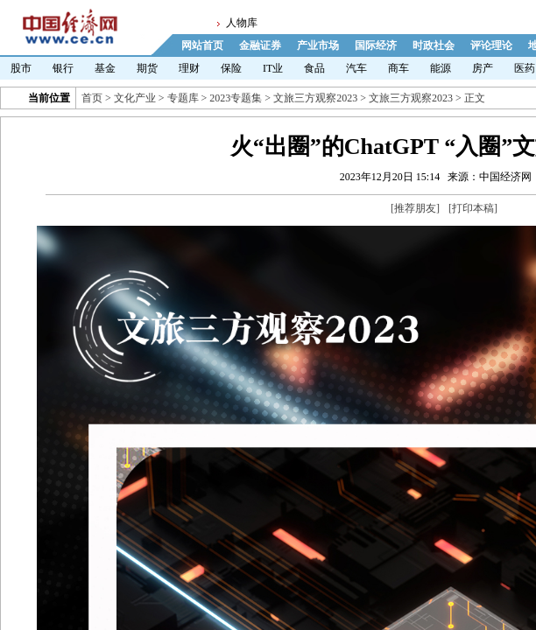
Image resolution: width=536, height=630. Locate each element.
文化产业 (135, 98)
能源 (440, 68)
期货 (147, 68)
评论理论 (491, 45)
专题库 (183, 98)
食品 (314, 68)
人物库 (241, 23)
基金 (105, 68)
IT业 (273, 68)
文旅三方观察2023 (315, 98)
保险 (231, 68)
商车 (398, 68)
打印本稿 (473, 208)
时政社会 (434, 45)
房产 (482, 68)
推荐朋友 (415, 208)
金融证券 (260, 45)
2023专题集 (235, 98)
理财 (189, 68)
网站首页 (202, 45)
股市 (21, 68)
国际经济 (376, 45)
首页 (91, 98)
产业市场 (318, 45)
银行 (63, 68)
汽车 (356, 68)
